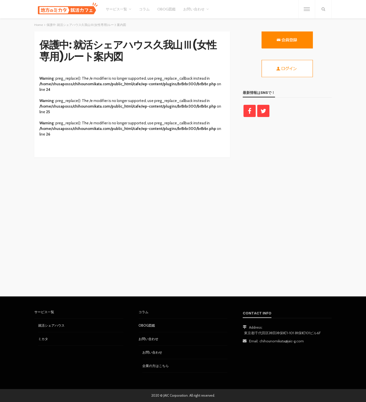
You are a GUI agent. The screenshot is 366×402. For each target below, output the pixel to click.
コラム (144, 9)
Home (38, 25)
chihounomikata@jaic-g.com (282, 341)
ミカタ (43, 339)
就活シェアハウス (51, 325)
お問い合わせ (194, 9)
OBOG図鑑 (166, 9)
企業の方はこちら (155, 366)
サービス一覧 (116, 9)
